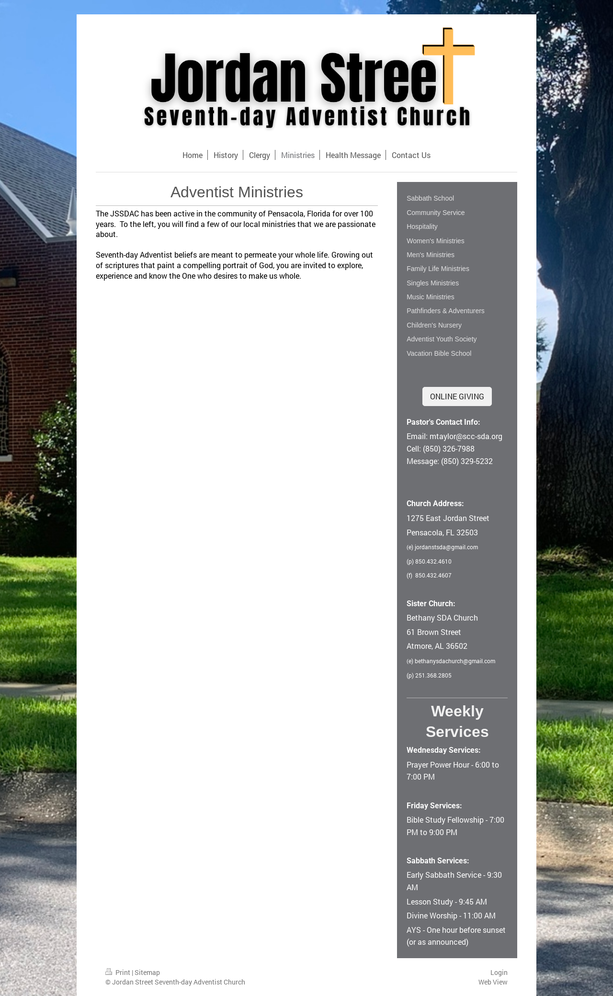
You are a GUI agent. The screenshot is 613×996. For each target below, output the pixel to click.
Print (118, 972)
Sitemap (147, 972)
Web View (493, 981)
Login (499, 972)
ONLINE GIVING (457, 396)
